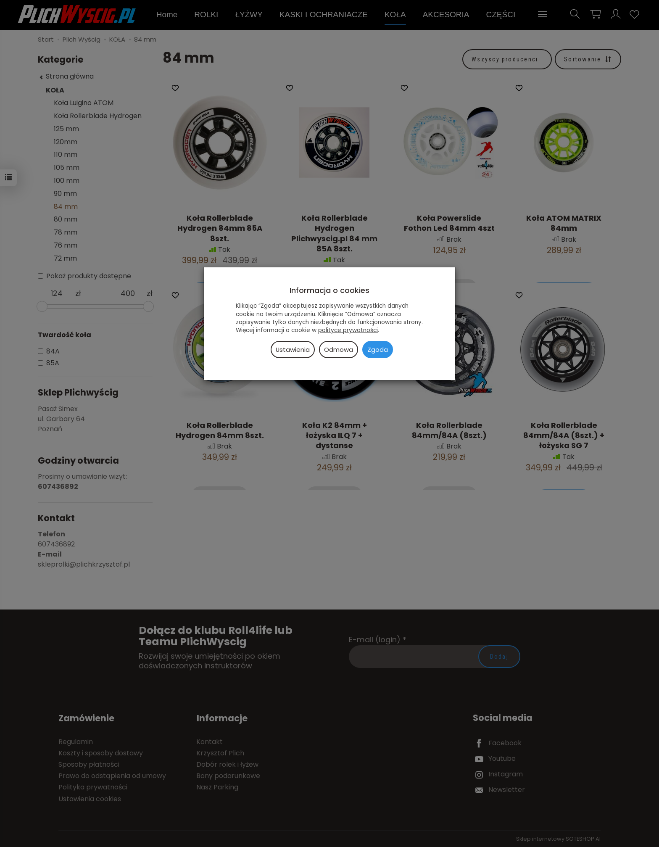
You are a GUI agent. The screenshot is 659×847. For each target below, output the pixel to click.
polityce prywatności (348, 330)
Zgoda (377, 349)
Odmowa (338, 349)
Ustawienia (293, 349)
